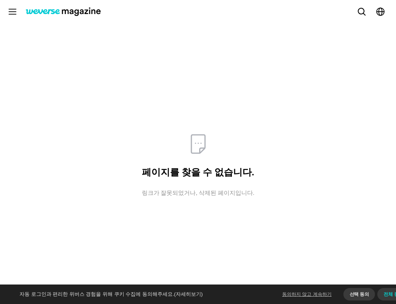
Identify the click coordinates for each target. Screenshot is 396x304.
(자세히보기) (188, 294)
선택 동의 (359, 294)
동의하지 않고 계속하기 (307, 294)
